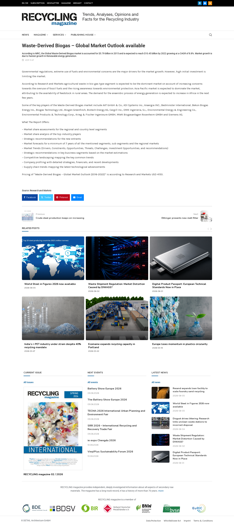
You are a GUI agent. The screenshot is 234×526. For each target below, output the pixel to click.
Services (58, 34)
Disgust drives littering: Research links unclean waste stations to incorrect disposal (191, 421)
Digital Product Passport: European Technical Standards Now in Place (179, 285)
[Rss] (210, 3)
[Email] (205, 3)
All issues (28, 382)
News (25, 34)
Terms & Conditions (203, 521)
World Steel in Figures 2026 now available (50, 284)
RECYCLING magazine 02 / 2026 (43, 474)
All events (93, 382)
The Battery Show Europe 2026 (107, 399)
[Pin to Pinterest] (62, 197)
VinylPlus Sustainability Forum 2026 (110, 451)
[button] (7, 519)
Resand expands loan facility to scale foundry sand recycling (190, 390)
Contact (88, 3)
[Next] (211, 229)
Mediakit (77, 3)
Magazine (66, 3)
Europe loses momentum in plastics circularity (180, 344)
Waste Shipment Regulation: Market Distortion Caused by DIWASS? (188, 438)
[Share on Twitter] (46, 197)
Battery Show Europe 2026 (104, 388)
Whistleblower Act (172, 521)
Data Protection (153, 521)
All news (156, 382)
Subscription (38, 3)
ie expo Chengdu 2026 (102, 440)
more (160, 490)
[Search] (210, 34)
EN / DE (25, 3)
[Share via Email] (77, 197)
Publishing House (82, 34)
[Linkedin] (200, 3)
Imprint (187, 521)
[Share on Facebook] (30, 197)
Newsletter (53, 3)
